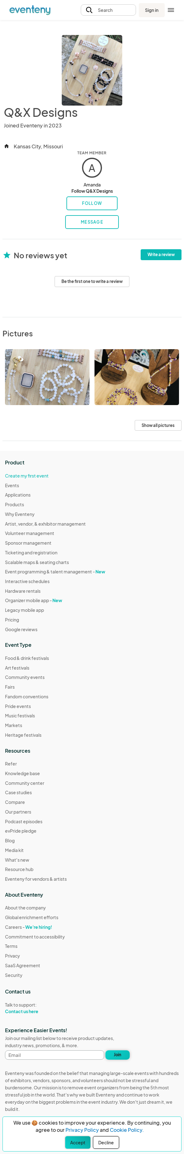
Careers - (28, 927)
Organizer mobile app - (33, 600)
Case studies (18, 792)
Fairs (10, 687)
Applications (18, 495)
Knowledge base (22, 773)
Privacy (12, 955)
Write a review (161, 254)
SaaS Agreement (22, 965)
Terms (11, 946)
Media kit (14, 850)
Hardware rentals (23, 591)
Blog (10, 840)
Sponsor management (28, 543)
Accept (77, 1142)
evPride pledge (20, 831)
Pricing (12, 619)
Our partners (18, 812)
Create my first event (27, 475)
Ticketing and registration (31, 552)
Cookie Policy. (127, 1130)
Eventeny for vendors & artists (36, 879)
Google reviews (21, 629)
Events (12, 485)
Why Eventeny (20, 514)
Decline (106, 1142)
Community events (25, 677)
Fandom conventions (26, 696)
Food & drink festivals (27, 658)
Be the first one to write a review (92, 281)
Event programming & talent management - (55, 571)
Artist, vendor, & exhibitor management (45, 524)
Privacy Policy (82, 1130)
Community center (24, 783)
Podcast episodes (23, 821)
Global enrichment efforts (31, 917)
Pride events (18, 706)
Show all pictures (158, 425)
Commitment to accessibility (35, 936)
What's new (17, 860)
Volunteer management (29, 533)
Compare (15, 802)
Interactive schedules (27, 581)
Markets (13, 725)
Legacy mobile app (24, 610)
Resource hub (19, 869)
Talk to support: (35, 1008)
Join (117, 1054)
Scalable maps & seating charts (37, 562)
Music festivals (20, 715)
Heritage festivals (23, 735)
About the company (25, 907)
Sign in (151, 10)
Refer (11, 763)
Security (13, 975)
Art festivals (17, 668)
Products (14, 504)
